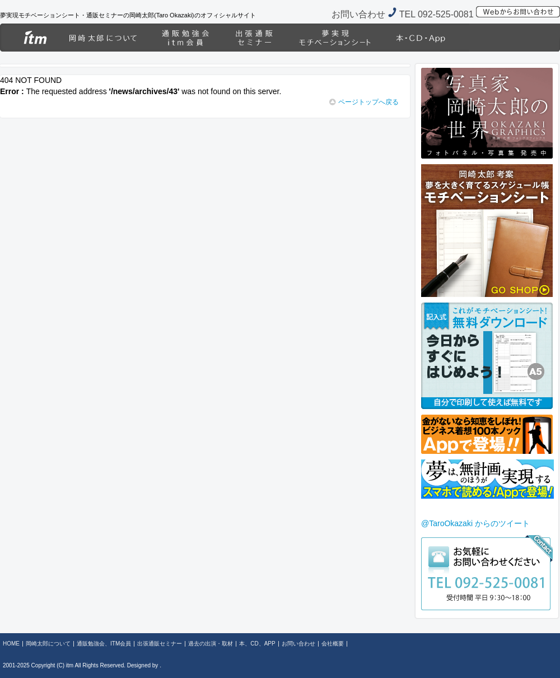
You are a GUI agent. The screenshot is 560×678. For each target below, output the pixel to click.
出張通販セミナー (253, 38)
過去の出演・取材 (335, 38)
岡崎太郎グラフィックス (514, 38)
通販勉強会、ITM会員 (184, 38)
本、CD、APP (426, 38)
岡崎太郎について (102, 38)
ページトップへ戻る (364, 102)
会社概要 (332, 643)
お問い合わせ (298, 643)
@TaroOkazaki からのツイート (475, 523)
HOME (28, 38)
